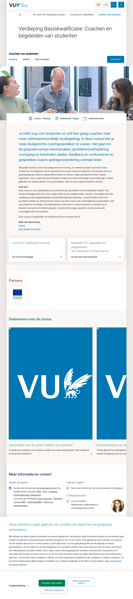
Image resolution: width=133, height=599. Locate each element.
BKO (39, 461)
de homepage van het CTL (48, 458)
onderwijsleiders (34, 472)
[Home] (20, 14)
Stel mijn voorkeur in (111, 589)
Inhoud (22, 225)
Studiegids (72, 519)
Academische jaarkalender (80, 514)
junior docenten (45, 468)
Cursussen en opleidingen (82, 14)
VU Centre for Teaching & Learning (49, 14)
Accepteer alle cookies (59, 589)
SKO (45, 461)
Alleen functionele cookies (85, 589)
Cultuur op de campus (28, 519)
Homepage (23, 514)
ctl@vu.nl (118, 458)
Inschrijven (116, 59)
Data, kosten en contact (30, 229)
